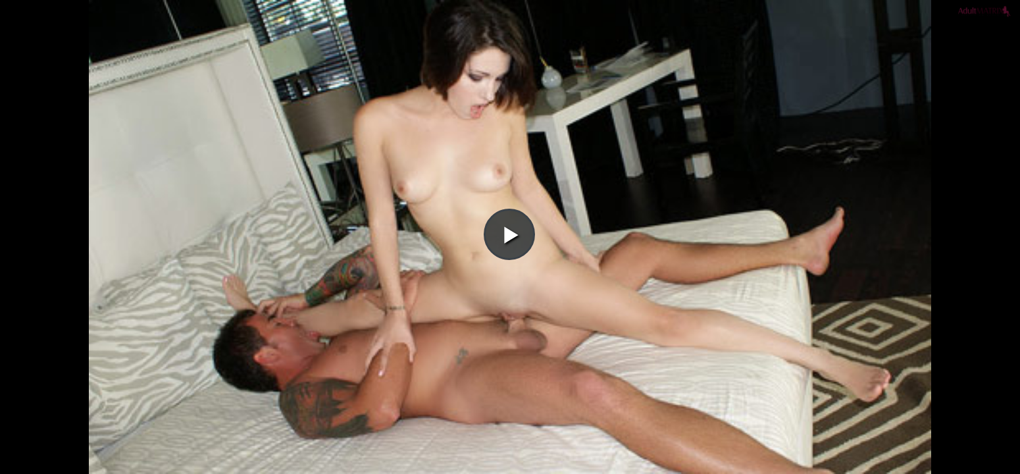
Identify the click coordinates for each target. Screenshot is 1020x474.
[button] (509, 46)
